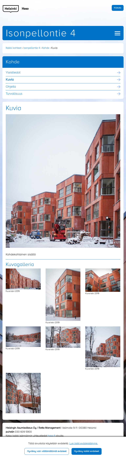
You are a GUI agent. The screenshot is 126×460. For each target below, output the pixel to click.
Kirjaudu (117, 8)
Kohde (45, 48)
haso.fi (51, 436)
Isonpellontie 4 (41, 34)
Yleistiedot (13, 72)
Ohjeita (11, 86)
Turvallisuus (14, 94)
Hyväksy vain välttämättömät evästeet (46, 451)
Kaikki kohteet (13, 48)
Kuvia (10, 79)
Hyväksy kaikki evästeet (86, 451)
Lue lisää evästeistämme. (83, 443)
